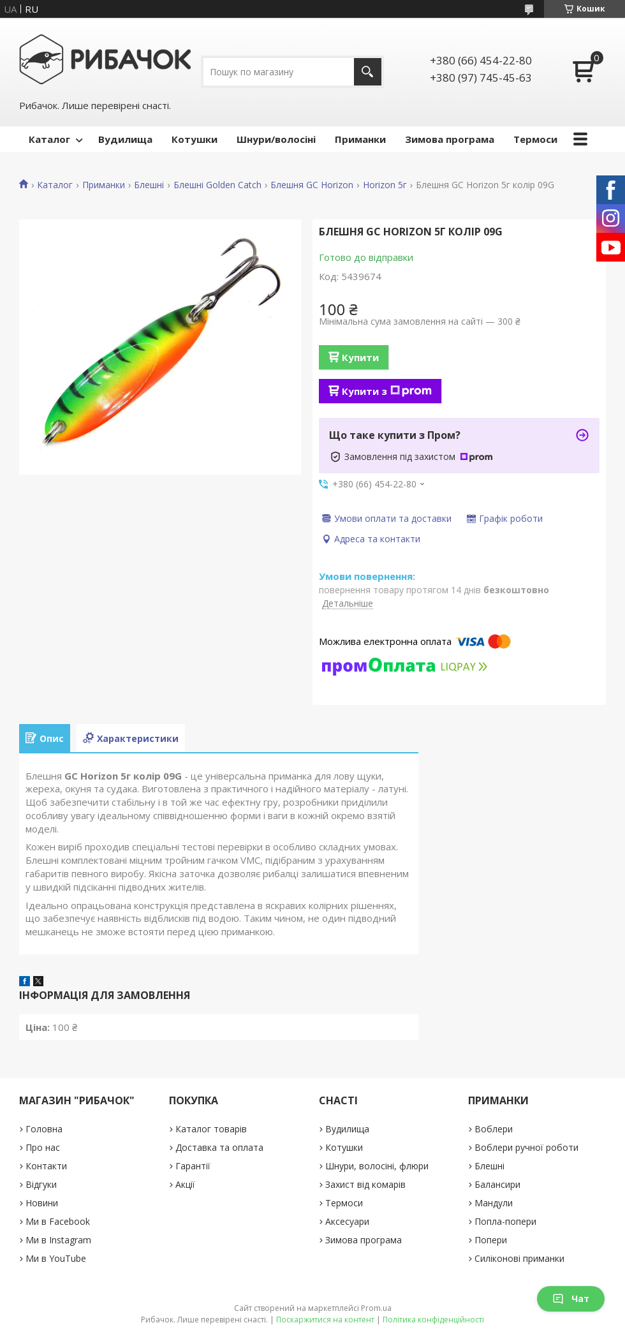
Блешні (149, 185)
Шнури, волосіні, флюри (377, 1166)
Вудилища (125, 139)
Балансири (497, 1184)
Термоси (535, 139)
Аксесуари (347, 1221)
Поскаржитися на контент (325, 1319)
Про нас (43, 1147)
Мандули (493, 1203)
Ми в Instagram (58, 1240)
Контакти (46, 1166)
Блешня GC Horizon (311, 185)
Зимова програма (449, 139)
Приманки (360, 139)
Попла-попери (505, 1221)
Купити (360, 357)
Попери (490, 1240)
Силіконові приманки (519, 1258)
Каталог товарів (211, 1129)
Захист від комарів (365, 1184)
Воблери (493, 1129)
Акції (185, 1184)
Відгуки (41, 1184)
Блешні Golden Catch (217, 185)
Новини (42, 1203)
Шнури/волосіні (276, 139)
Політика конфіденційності (433, 1319)
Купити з (387, 391)
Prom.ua (376, 1308)
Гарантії (192, 1166)
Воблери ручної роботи (526, 1147)
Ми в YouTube (56, 1258)
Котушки (194, 139)
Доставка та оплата (219, 1147)
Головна (44, 1129)
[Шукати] (367, 71)
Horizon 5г (385, 185)
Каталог (49, 139)
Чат (570, 1298)
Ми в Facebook (58, 1221)
